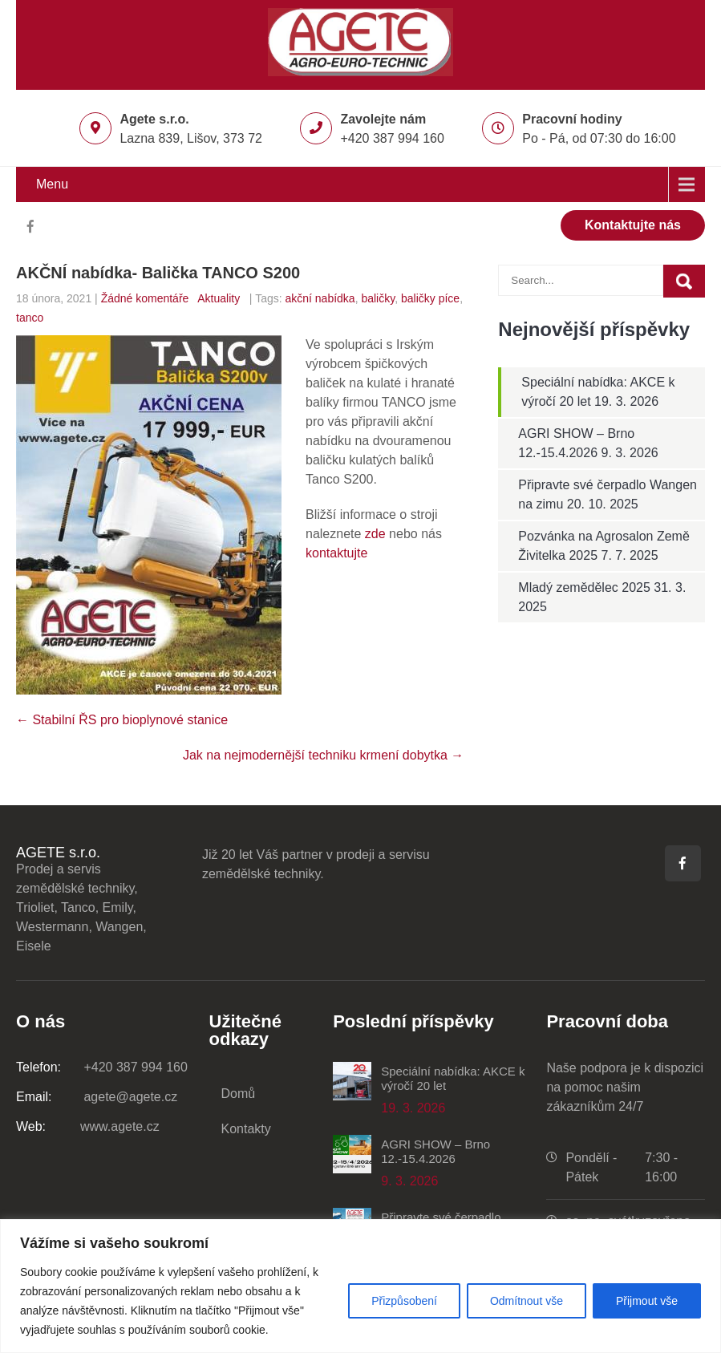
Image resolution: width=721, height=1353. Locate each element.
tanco (29, 317)
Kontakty (246, 1129)
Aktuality (218, 298)
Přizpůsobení (404, 1300)
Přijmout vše (647, 1300)
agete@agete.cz (96, 1097)
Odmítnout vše (526, 1300)
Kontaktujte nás (633, 225)
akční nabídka (319, 298)
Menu (52, 184)
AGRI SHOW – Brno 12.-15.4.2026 (435, 1151)
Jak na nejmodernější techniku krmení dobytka (323, 755)
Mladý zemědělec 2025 (584, 587)
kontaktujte (336, 553)
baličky (378, 298)
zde (375, 534)
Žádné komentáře (145, 298)
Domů (238, 1093)
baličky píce (430, 298)
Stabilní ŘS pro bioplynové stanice (122, 720)
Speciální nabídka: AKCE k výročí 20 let (453, 1078)
